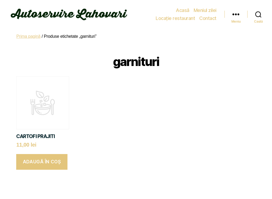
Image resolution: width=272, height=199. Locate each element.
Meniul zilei (161, 10)
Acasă (139, 10)
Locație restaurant (196, 10)
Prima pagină (28, 36)
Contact (207, 18)
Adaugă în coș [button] (42, 161)
